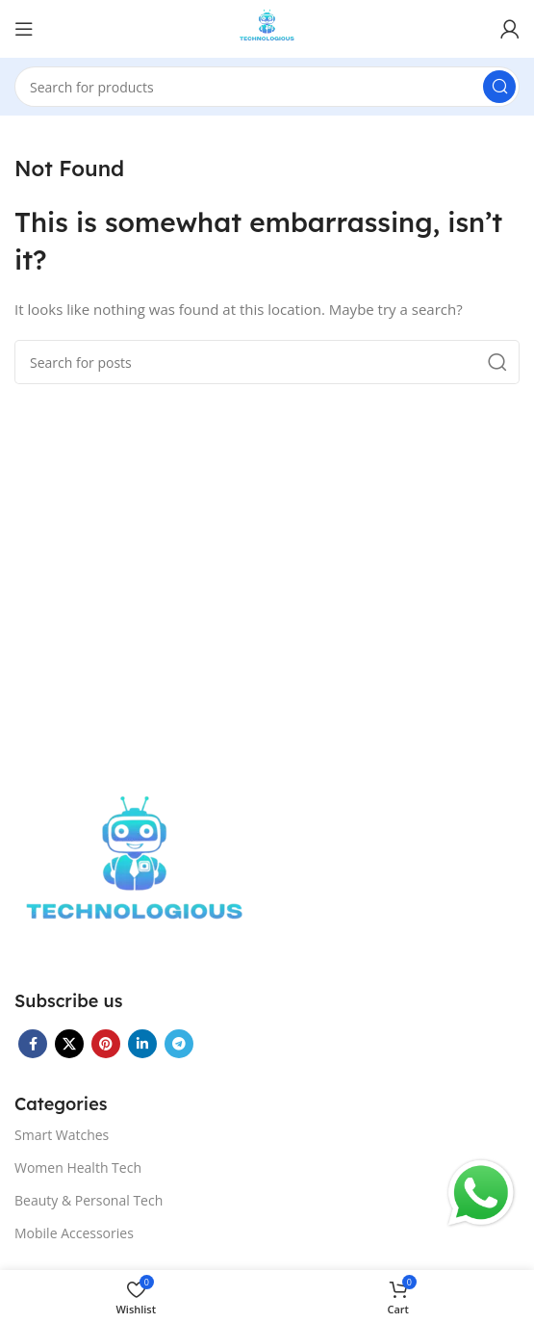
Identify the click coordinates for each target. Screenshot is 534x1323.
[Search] (267, 86)
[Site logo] (267, 27)
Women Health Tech (77, 1167)
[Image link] (134, 871)
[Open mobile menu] (24, 29)
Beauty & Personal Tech (88, 1200)
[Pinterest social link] (105, 1043)
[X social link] (69, 1043)
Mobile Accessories (74, 1233)
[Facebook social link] (32, 1043)
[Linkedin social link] (142, 1043)
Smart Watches (61, 1135)
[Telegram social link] (179, 1043)
